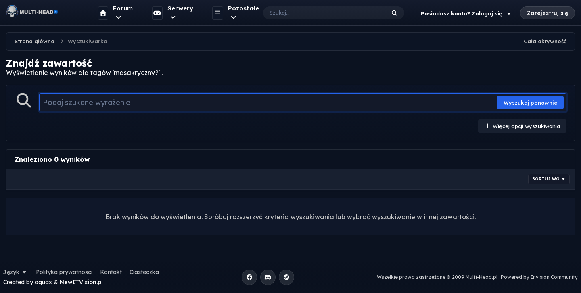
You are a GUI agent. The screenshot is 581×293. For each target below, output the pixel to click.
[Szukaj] (316, 12)
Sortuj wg (549, 179)
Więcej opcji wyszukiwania (522, 126)
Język (15, 272)
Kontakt (111, 272)
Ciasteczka (144, 272)
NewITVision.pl (81, 282)
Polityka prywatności (64, 272)
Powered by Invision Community (539, 277)
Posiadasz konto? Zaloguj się (467, 13)
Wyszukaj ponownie (530, 102)
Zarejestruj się (547, 13)
